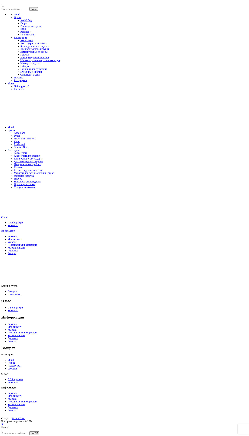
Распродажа (20, 80)
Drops (23, 23)
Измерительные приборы (33, 51)
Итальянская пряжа (30, 26)
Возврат (12, 253)
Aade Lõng (26, 20)
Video (11, 83)
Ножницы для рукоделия (33, 69)
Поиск (34, 9)
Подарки (18, 77)
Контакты (19, 89)
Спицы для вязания (30, 74)
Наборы (24, 66)
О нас (4, 217)
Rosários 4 (25, 31)
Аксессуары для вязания (33, 43)
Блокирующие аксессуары (34, 46)
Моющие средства (30, 63)
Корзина (12, 236)
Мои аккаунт (14, 239)
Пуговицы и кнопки (31, 71)
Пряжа (17, 17)
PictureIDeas (18, 418)
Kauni (23, 29)
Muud (17, 14)
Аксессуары (20, 37)
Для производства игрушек (34, 49)
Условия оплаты (16, 247)
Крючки (24, 54)
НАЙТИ (34, 433)
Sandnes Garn (27, 34)
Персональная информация (22, 244)
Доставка (13, 250)
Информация (8, 230)
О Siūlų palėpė (21, 86)
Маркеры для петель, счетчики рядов (40, 60)
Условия (12, 242)
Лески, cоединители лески (34, 57)
